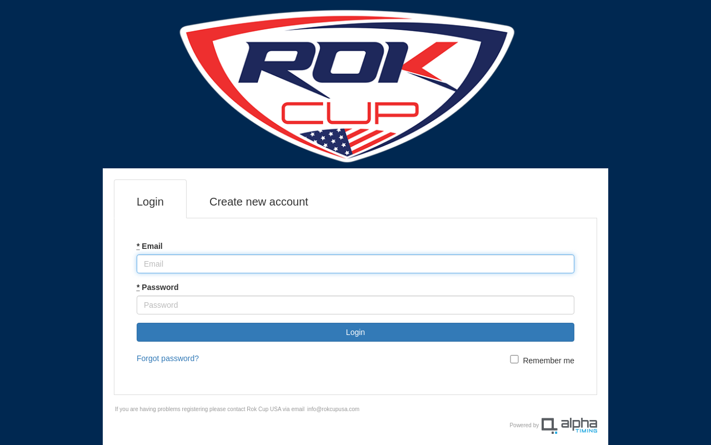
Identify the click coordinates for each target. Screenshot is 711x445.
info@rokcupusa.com (333, 409)
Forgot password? (168, 358)
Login (150, 202)
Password (157, 287)
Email (150, 246)
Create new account (258, 202)
